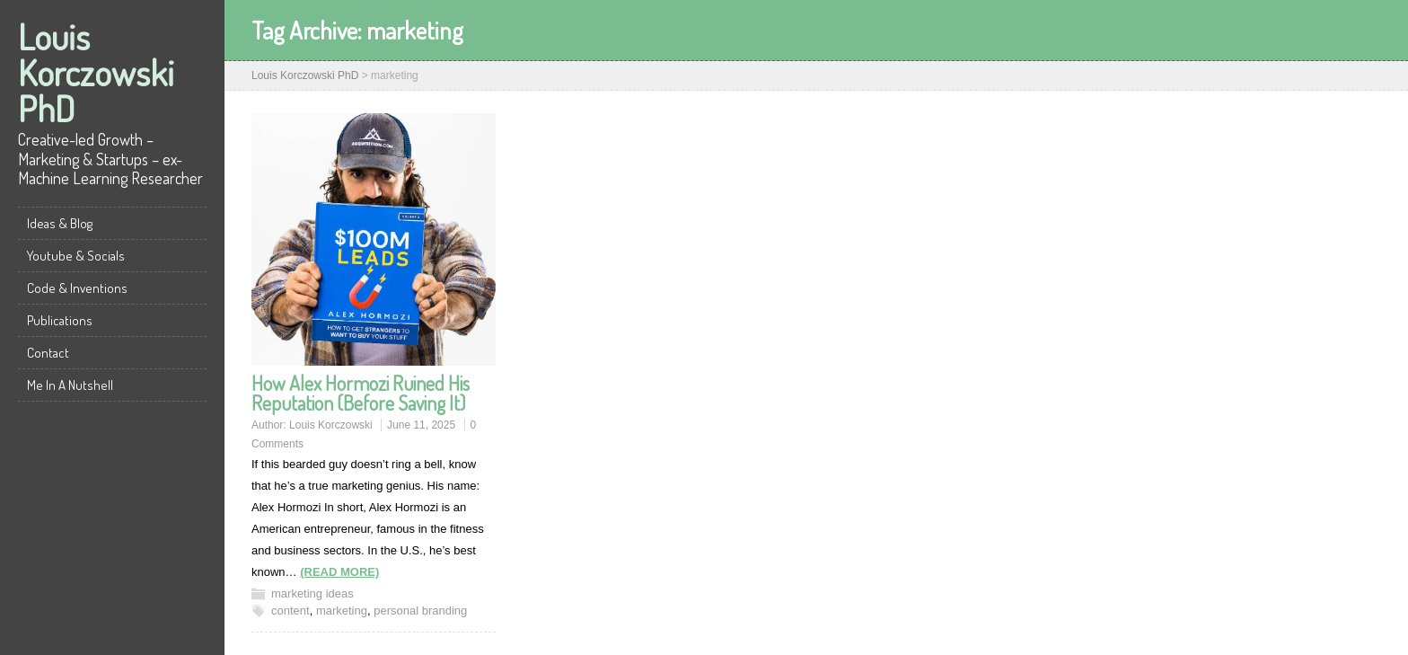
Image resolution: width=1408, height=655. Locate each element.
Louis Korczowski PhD (96, 71)
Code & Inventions (77, 288)
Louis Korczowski (331, 425)
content (290, 610)
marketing (341, 610)
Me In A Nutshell (70, 385)
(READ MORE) (339, 572)
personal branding (420, 610)
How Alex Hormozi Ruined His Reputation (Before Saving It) (360, 392)
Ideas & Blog (59, 223)
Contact (48, 352)
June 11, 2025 (421, 425)
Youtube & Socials (76, 255)
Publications (59, 320)
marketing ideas (312, 593)
